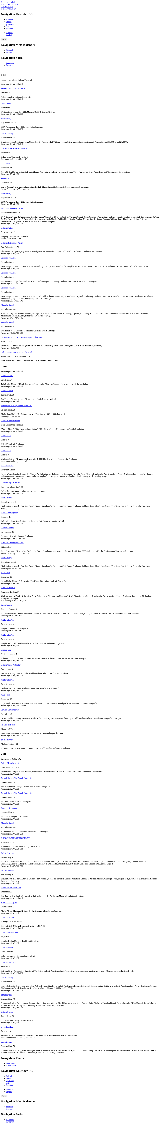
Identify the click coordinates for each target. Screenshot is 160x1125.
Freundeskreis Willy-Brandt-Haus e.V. (16, 406)
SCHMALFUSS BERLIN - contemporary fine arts (21, 337)
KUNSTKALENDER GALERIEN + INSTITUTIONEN (9, 6)
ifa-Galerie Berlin (8, 725)
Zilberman (5, 178)
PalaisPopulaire (7, 465)
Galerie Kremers (7, 528)
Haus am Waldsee (8, 588)
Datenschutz (11, 1065)
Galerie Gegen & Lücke (10, 421)
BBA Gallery (6, 118)
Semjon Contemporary (10, 710)
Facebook (10, 63)
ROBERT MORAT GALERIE (13, 88)
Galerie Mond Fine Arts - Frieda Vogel (16, 352)
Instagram (10, 65)
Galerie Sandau (7, 391)
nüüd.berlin (5, 163)
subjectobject (6, 995)
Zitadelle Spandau (8, 258)
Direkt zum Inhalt (8, 2)
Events (9, 22)
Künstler (9, 28)
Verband (9, 50)
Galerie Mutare (7, 228)
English (9, 35)
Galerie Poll (6, 435)
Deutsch (9, 33)
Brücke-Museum (7, 853)
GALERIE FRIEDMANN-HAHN (14, 148)
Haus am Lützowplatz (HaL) (12, 543)
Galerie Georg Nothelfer (10, 665)
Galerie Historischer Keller (12, 243)
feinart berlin (6, 103)
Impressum (10, 1063)
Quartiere (10, 24)
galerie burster (6, 740)
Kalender (9, 19)
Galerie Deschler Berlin (10, 932)
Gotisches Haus (7, 1027)
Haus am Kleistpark (9, 808)
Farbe (4, 39)
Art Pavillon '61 (7, 620)
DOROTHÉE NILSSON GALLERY (15, 838)
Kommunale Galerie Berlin (12, 208)
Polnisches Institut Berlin (11, 887)
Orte (8, 26)
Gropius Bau (6, 650)
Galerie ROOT (7, 376)
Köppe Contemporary (9, 513)
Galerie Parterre (7, 917)
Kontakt (9, 52)
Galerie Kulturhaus (8, 962)
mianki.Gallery (7, 133)
